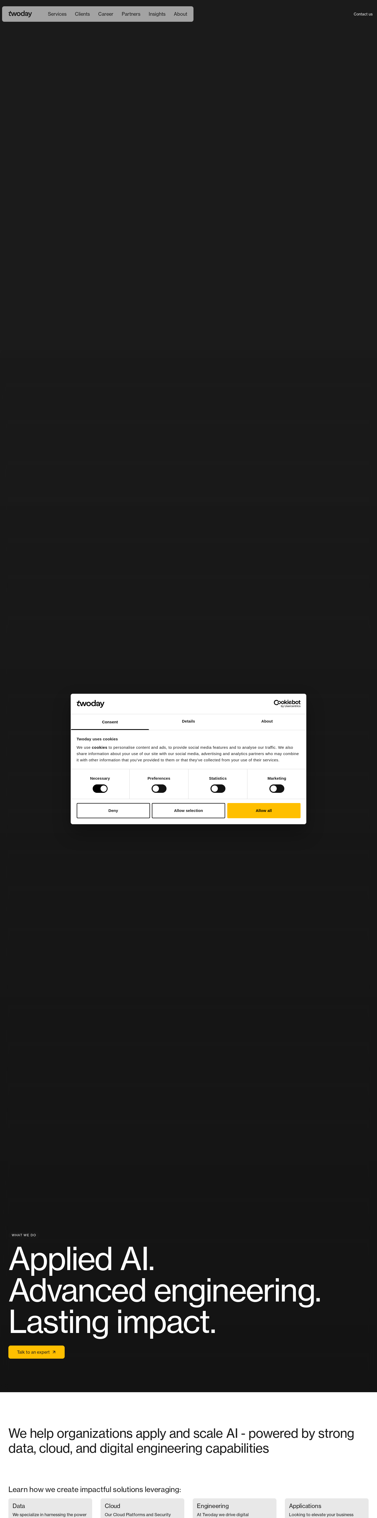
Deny (113, 810)
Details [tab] (188, 721)
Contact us (363, 14)
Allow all (264, 810)
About (180, 14)
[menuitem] (57, 14)
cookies (99, 747)
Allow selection (188, 810)
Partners (131, 14)
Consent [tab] (110, 722)
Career (105, 14)
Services (57, 14)
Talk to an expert (36, 1352)
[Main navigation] (117, 14)
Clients (82, 14)
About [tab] (267, 721)
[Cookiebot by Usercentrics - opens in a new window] (278, 704)
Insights (157, 14)
